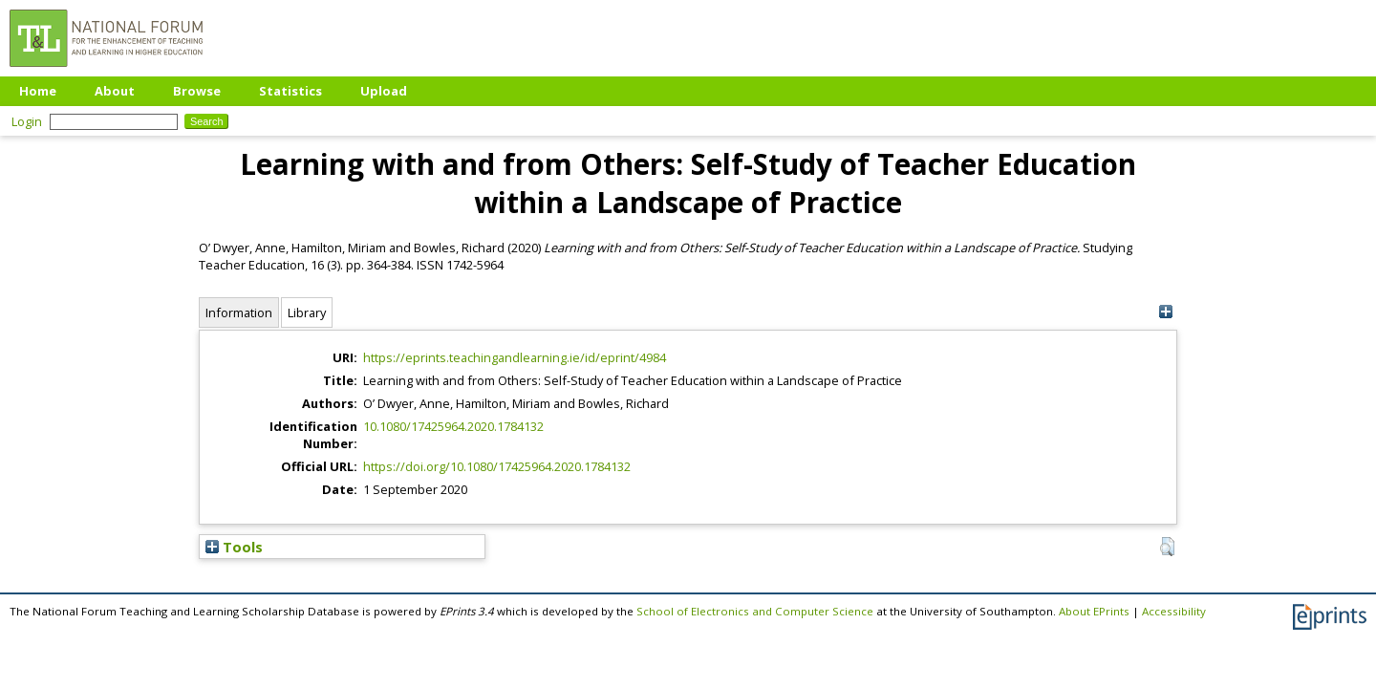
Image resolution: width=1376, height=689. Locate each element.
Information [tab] (238, 312)
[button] (1167, 546)
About (115, 90)
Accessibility (1174, 611)
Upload (383, 90)
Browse (197, 90)
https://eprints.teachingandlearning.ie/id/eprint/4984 (514, 357)
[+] (1165, 312)
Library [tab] (307, 312)
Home (37, 90)
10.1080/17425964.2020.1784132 (453, 426)
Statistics (290, 90)
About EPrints (1094, 611)
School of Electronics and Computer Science (754, 611)
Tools (234, 546)
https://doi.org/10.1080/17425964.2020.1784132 (497, 466)
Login (26, 121)
